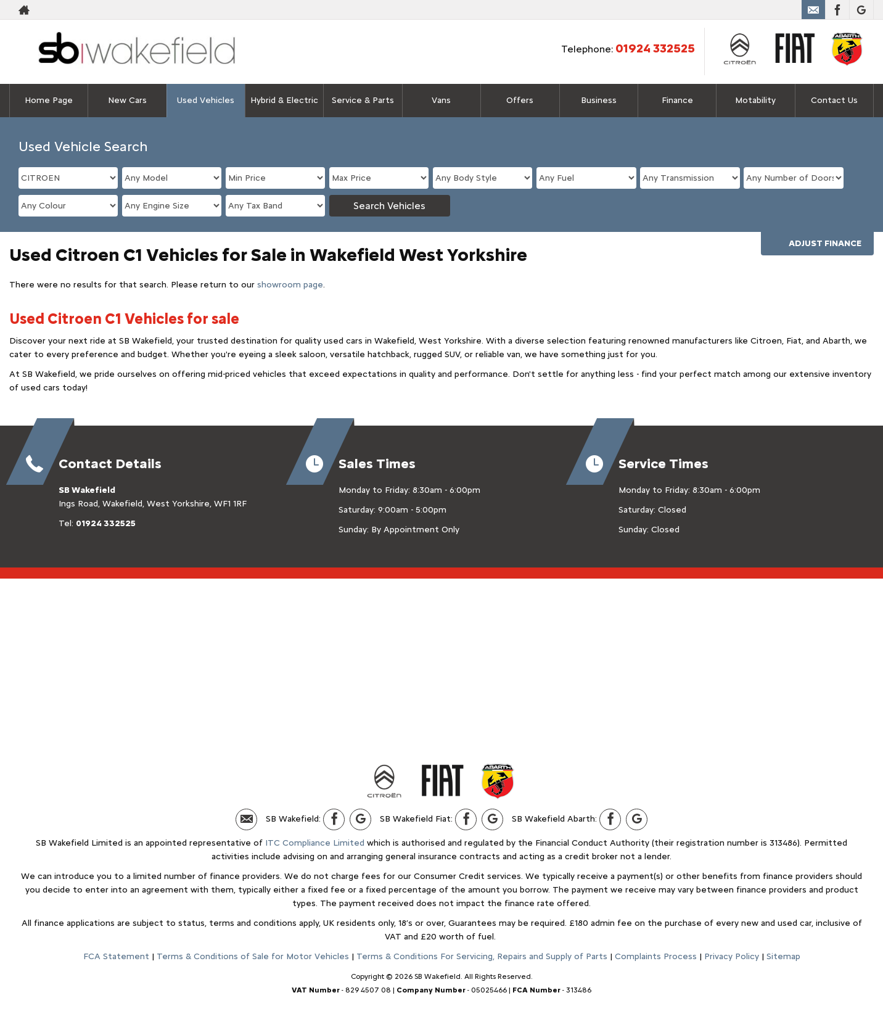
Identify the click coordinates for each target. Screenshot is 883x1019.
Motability (755, 100)
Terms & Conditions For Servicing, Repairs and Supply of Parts (481, 956)
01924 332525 (655, 48)
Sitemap (783, 956)
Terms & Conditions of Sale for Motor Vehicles (253, 956)
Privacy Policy (731, 956)
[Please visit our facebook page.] (837, 10)
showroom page (290, 284)
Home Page (49, 100)
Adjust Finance (825, 243)
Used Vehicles (205, 100)
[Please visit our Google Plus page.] (861, 10)
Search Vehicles (389, 206)
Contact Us (834, 100)
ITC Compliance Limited (314, 843)
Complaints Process (656, 956)
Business (599, 100)
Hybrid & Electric (284, 100)
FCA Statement (116, 956)
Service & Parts (363, 100)
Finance (677, 100)
